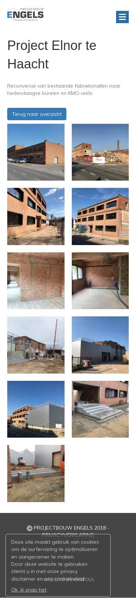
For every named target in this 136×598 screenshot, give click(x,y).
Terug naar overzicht (37, 114)
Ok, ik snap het (28, 589)
